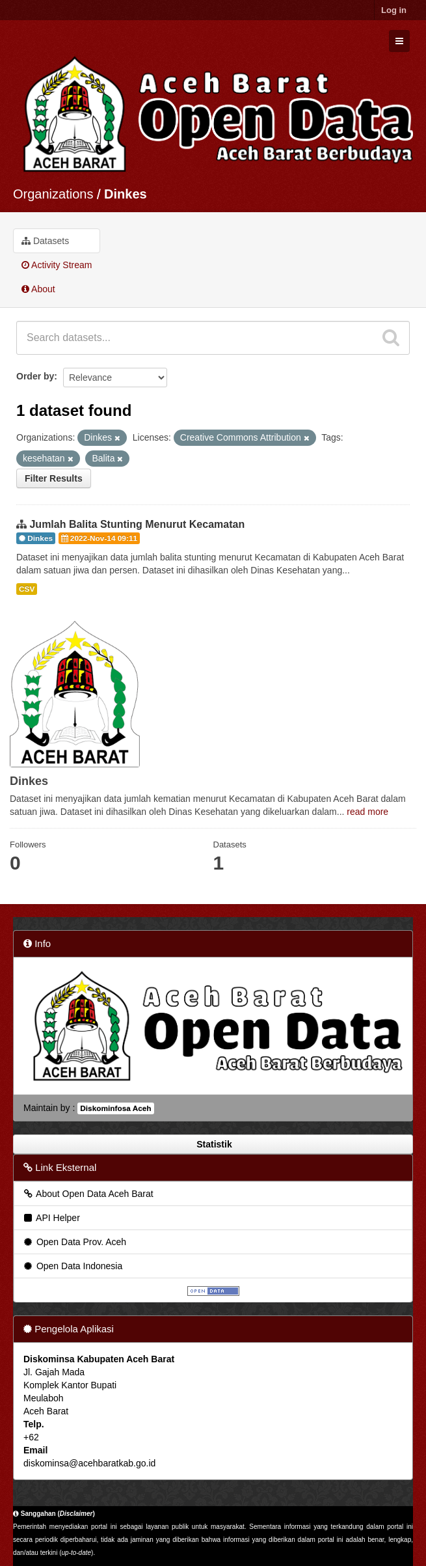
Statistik (213, 1144)
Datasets (45, 241)
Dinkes (125, 194)
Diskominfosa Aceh (115, 1108)
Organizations (53, 194)
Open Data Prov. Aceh (74, 1242)
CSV (26, 589)
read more (367, 811)
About (38, 289)
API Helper (51, 1218)
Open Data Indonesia (72, 1266)
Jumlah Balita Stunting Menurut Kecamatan (137, 524)
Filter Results (54, 478)
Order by (35, 376)
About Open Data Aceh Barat (87, 1193)
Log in (393, 10)
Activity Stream (56, 265)
